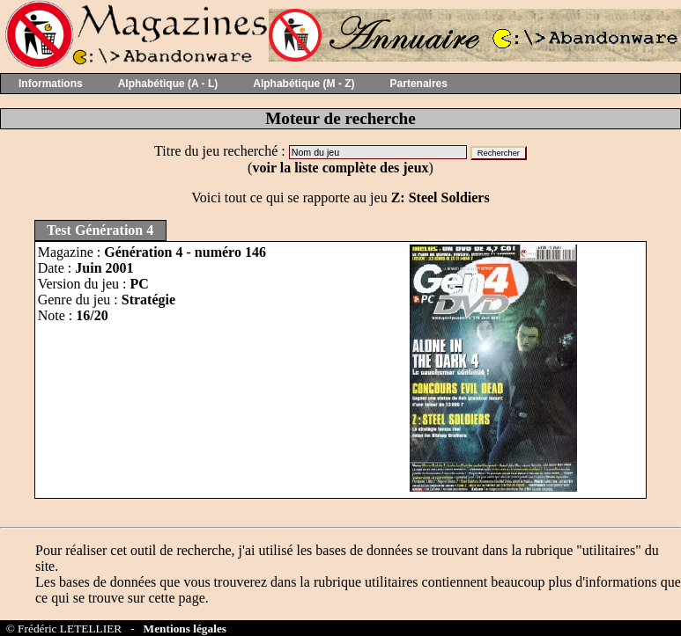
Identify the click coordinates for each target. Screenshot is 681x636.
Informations (51, 83)
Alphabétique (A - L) (168, 83)
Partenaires (419, 83)
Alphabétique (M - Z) (303, 83)
